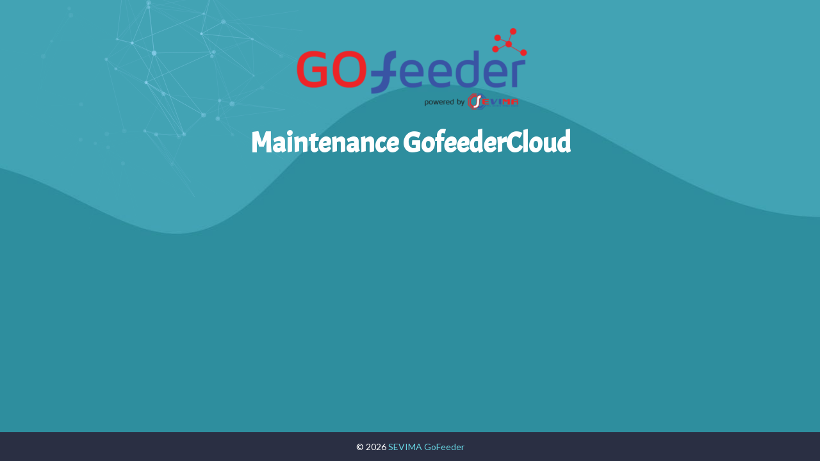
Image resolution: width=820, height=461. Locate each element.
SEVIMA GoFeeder (426, 446)
